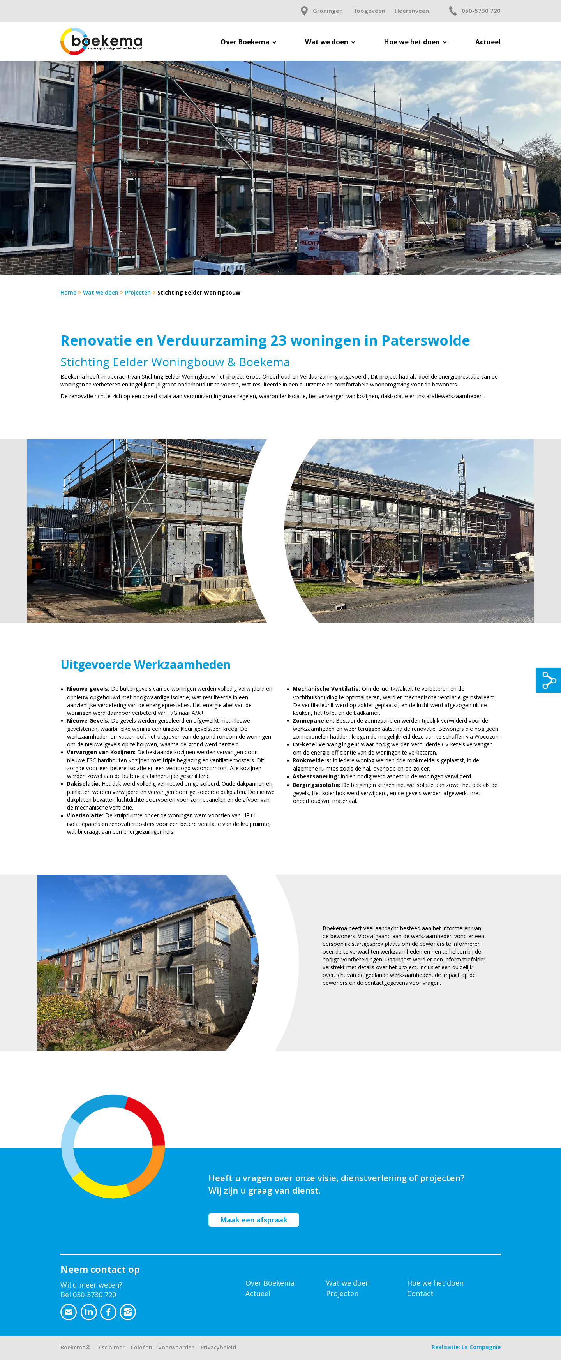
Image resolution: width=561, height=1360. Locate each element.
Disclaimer (110, 1347)
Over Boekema (270, 1283)
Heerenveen (412, 10)
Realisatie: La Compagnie (466, 1347)
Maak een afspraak (254, 1219)
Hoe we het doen (435, 1283)
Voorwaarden (176, 1347)
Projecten (138, 292)
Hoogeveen (368, 10)
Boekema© (75, 1347)
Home (68, 292)
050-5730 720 (481, 10)
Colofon (141, 1347)
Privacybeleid (218, 1347)
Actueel (257, 1293)
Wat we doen (100, 292)
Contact (420, 1293)
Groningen (328, 10)
